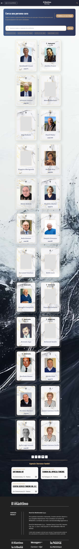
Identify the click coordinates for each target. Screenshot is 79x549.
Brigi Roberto (26, 135)
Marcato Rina (50, 169)
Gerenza (13, 513)
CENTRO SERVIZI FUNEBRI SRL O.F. (25, 486)
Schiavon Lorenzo (26, 100)
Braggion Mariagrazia (26, 169)
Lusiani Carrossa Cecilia (50, 411)
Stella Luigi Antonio (26, 445)
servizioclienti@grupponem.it (59, 520)
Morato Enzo (50, 376)
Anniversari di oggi (53, 33)
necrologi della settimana (25, 33)
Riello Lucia (50, 273)
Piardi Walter (50, 135)
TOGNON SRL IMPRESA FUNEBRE (53, 471)
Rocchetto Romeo (26, 376)
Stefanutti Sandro (50, 342)
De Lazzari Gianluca (26, 273)
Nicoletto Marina (50, 204)
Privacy (13, 515)
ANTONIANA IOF (18, 471)
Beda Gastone (26, 238)
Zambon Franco (50, 66)
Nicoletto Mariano (26, 411)
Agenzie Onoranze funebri (39, 464)
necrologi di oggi (10, 33)
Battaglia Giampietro (26, 307)
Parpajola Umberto (50, 307)
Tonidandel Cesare (26, 66)
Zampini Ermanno (50, 238)
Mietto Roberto (25, 204)
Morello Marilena (50, 100)
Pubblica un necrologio (64, 16)
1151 (43, 456)
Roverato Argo (26, 342)
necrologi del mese (40, 33)
